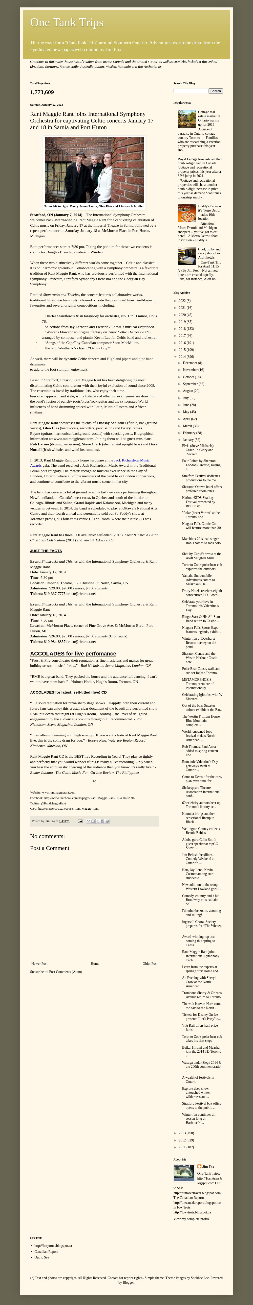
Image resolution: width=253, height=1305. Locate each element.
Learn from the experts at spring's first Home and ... (201, 969)
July (186, 398)
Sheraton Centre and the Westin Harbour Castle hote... (199, 658)
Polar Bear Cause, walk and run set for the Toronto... (201, 671)
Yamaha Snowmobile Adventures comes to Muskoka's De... (198, 580)
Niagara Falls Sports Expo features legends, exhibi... (201, 630)
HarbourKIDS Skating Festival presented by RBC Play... (198, 502)
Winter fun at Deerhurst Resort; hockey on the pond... (199, 643)
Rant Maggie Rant (92, 220)
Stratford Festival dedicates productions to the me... (201, 478)
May (186, 412)
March (188, 426)
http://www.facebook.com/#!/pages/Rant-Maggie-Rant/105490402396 (89, 798)
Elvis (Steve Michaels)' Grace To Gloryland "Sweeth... (198, 450)
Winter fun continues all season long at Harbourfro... (198, 1119)
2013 (183, 1133)
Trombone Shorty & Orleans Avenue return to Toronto (202, 995)
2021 (183, 308)
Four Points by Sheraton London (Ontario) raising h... (201, 465)
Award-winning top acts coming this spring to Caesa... (198, 941)
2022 (183, 301)
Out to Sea (42, 1257)
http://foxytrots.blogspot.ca (53, 1246)
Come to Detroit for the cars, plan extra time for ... (202, 779)
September (190, 384)
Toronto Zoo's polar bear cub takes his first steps (202, 1039)
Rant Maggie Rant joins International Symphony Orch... (200, 956)
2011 (183, 1147)
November (190, 370)
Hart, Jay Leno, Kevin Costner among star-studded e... (198, 874)
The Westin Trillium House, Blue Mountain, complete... (201, 721)
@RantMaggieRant (53, 803)
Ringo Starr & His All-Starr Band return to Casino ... (201, 619)
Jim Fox (208, 1167)
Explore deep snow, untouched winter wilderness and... (196, 1093)
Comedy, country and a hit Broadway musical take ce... (200, 900)
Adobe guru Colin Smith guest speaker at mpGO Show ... (200, 844)
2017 (183, 336)
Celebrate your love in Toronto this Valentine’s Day (200, 606)
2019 (183, 322)
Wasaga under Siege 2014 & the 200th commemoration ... (202, 1067)
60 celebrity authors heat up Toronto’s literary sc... (201, 805)
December (190, 363)
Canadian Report (46, 1252)
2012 (183, 1140)
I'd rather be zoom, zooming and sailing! (201, 913)
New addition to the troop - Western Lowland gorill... (201, 887)
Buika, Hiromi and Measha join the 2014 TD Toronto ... (201, 1052)
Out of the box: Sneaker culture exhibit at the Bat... (202, 708)
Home (95, 964)
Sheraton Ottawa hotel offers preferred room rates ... (202, 489)
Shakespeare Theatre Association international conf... (201, 792)
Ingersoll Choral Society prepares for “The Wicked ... (202, 926)
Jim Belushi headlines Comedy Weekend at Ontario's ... (198, 859)
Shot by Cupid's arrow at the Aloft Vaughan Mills (201, 556)
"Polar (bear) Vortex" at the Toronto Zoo (201, 515)
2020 (183, 315)
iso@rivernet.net (83, 593)
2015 (183, 350)
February (189, 433)
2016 (183, 343)
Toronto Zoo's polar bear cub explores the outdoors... (202, 567)
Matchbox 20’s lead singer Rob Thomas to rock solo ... (201, 543)
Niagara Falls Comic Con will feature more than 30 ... (201, 528)
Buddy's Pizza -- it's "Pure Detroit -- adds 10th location (209, 212)
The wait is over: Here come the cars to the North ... (201, 1006)
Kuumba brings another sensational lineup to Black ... (198, 818)
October (189, 377)
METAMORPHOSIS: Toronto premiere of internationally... (198, 684)
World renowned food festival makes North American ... (198, 736)
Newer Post (39, 964)
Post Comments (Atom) (65, 972)
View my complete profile (191, 1219)
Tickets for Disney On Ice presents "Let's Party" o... (201, 1017)
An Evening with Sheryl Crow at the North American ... (199, 982)
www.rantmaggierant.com (58, 792)
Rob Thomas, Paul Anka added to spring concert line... (200, 751)
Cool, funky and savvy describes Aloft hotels (209, 253)
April (187, 419)
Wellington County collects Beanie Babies (201, 831)
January (188, 440)
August (188, 391)
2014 (183, 357)
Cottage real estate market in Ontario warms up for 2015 (209, 118)
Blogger (128, 1282)
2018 (183, 329)
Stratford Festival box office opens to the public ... (201, 1106)
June (186, 405)
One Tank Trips (67, 22)
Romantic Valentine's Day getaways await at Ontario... (200, 766)
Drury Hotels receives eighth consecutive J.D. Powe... (202, 593)
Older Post (150, 964)
